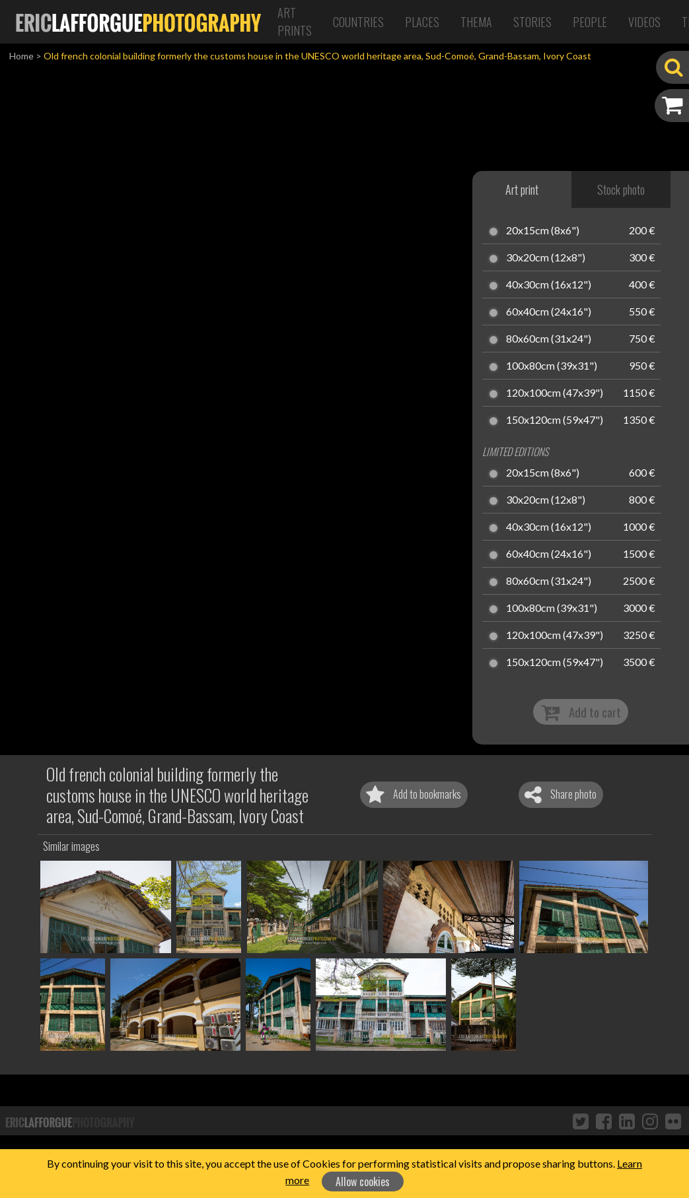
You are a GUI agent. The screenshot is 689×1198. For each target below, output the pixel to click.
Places (422, 21)
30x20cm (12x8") (545, 258)
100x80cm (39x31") (551, 366)
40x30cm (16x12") (548, 285)
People (590, 21)
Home (21, 55)
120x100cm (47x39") (554, 393)
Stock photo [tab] (621, 189)
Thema (476, 21)
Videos (644, 21)
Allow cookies (363, 1181)
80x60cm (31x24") (548, 339)
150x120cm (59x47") (554, 420)
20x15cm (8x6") (542, 231)
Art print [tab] (521, 189)
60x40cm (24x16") (548, 312)
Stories (532, 21)
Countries (358, 21)
